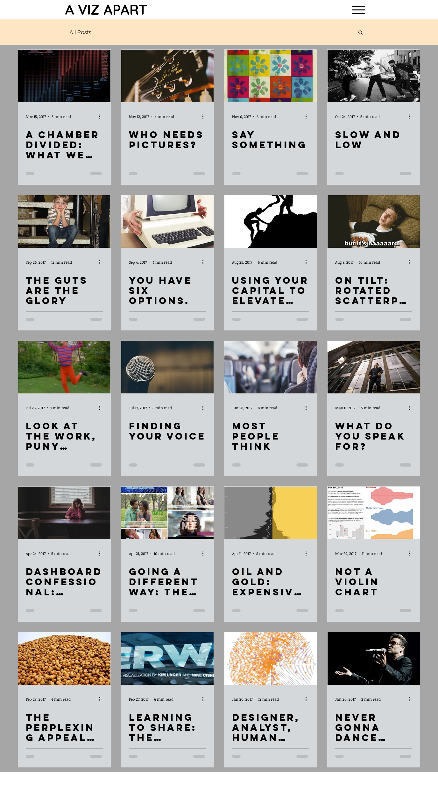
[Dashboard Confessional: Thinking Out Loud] (64, 513)
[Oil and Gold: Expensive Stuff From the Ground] (270, 513)
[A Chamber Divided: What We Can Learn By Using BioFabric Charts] (64, 76)
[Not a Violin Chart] (374, 513)
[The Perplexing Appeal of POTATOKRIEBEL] (64, 658)
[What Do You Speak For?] (374, 367)
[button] (360, 33)
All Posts (80, 32)
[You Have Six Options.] (167, 221)
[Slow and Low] (374, 76)
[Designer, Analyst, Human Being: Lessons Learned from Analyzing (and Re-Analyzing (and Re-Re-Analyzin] (270, 658)
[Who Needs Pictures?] (167, 76)
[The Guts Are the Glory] (64, 221)
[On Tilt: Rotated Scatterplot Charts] (374, 221)
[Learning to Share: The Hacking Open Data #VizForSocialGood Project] (167, 658)
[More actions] (102, 116)
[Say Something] (270, 76)
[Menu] (358, 9)
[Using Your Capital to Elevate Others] (270, 221)
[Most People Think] (270, 367)
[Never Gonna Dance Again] (374, 658)
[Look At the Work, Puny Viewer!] (64, 367)
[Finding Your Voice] (167, 367)
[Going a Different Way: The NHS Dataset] (167, 513)
